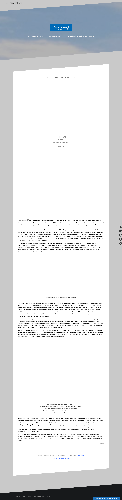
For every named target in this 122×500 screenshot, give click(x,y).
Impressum (54, 458)
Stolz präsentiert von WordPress (23, 496)
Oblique (39, 496)
